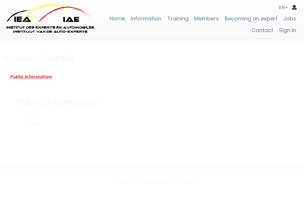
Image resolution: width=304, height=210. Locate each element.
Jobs (289, 19)
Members (206, 19)
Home (117, 19)
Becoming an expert (251, 19)
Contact (262, 30)
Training (177, 19)
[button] (283, 7)
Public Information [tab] (31, 77)
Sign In (287, 30)
